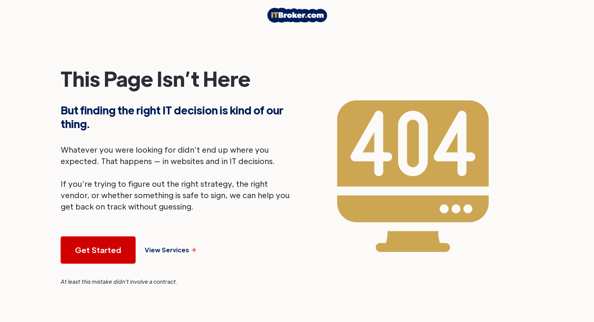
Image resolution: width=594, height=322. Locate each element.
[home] (297, 15)
